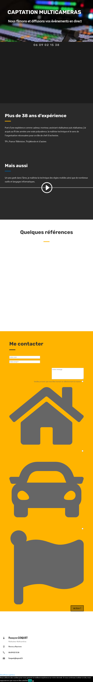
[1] (82, 381)
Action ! (77, 608)
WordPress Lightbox (7, 675)
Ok (30, 680)
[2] (82, 451)
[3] (82, 528)
